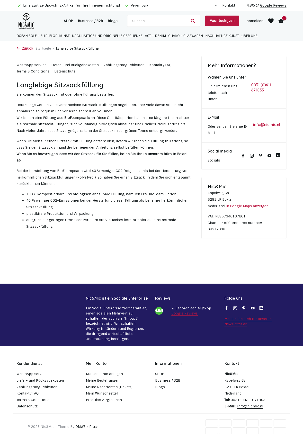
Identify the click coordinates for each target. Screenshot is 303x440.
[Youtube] (269, 156)
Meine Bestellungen (102, 380)
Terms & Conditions (33, 71)
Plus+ (94, 426)
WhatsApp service (31, 65)
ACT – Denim (155, 36)
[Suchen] (163, 21)
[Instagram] (252, 156)
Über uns (249, 36)
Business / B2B (90, 21)
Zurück (25, 48)
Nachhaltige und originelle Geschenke (107, 36)
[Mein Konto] (255, 21)
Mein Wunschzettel (102, 393)
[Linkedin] (278, 156)
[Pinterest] (261, 156)
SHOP (68, 21)
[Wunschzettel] (271, 21)
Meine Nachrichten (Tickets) (109, 387)
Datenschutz (64, 71)
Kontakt (228, 5)
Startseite (45, 48)
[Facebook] (243, 156)
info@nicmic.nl (266, 124)
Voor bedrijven (222, 20)
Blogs (112, 21)
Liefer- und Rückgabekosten (75, 65)
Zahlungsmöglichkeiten (124, 65)
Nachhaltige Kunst (222, 36)
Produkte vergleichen (104, 400)
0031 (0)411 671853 (261, 87)
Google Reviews (273, 5)
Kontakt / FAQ (160, 65)
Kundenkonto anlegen (104, 374)
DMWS (80, 426)
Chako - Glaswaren (185, 36)
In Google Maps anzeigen (247, 206)
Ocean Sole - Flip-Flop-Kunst (43, 36)
